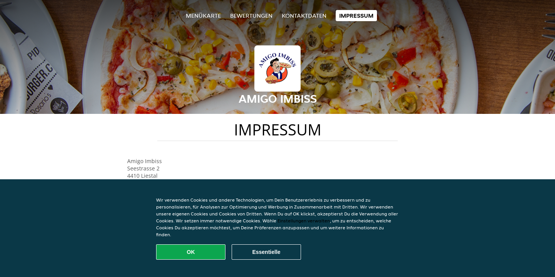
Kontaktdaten (304, 16)
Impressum (356, 16)
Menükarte (203, 16)
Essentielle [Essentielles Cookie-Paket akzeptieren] (266, 252)
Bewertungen (251, 16)
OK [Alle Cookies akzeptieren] (191, 252)
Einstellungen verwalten (304, 221)
